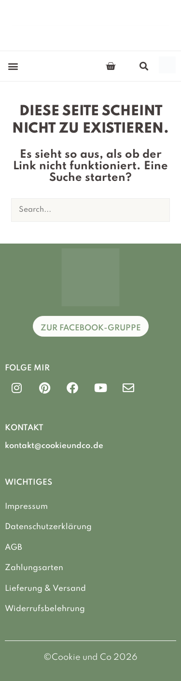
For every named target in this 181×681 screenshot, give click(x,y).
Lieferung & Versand (45, 589)
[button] (13, 66)
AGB (13, 548)
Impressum (26, 507)
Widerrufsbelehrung (45, 609)
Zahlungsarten (34, 568)
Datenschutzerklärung (48, 527)
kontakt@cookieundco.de (54, 446)
